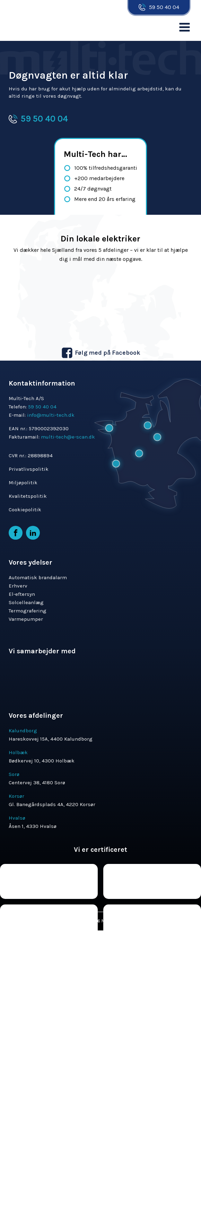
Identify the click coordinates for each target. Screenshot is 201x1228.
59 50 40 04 (164, 7)
